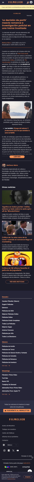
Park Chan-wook (23, 53)
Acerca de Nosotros (8, 426)
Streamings (6, 371)
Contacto (5, 440)
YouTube (5, 378)
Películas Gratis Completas (11, 320)
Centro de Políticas (8, 433)
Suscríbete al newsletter (17, 410)
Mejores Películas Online (10, 314)
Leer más (17, 157)
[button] (16, 445)
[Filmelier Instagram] (4, 450)
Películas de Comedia (9, 356)
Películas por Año (8, 333)
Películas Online (7, 317)
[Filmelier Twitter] (13, 450)
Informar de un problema (10, 437)
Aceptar (28, 477)
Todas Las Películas (8, 324)
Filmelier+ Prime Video (9, 375)
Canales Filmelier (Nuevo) (10, 301)
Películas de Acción (8, 346)
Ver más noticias (17, 282)
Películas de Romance (9, 359)
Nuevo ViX (5, 381)
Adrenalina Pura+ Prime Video (12, 388)
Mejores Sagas (7, 327)
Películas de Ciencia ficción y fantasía (14, 353)
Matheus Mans (6, 43)
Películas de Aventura (9, 362)
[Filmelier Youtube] (18, 450)
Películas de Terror (8, 349)
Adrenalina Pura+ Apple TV (11, 391)
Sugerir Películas (7, 304)
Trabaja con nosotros (9, 429)
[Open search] (30, 471)
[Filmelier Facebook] (9, 450)
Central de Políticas (11, 478)
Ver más (6, 365)
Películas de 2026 (8, 311)
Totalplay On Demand (9, 384)
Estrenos (5, 307)
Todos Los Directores (9, 336)
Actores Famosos (8, 330)
